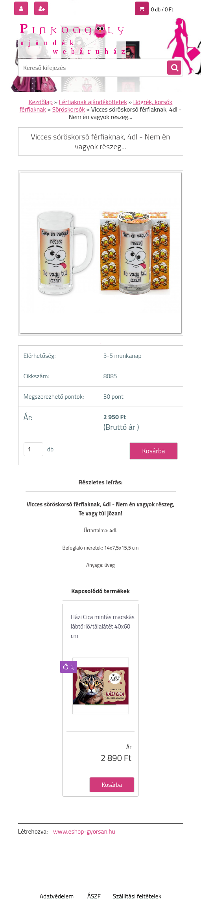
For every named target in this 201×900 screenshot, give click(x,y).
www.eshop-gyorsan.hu (84, 831)
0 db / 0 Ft (162, 9)
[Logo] (72, 38)
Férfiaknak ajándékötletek (93, 101)
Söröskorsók (68, 109)
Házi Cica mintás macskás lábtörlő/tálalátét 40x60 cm (103, 626)
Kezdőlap (41, 101)
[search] (173, 67)
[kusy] (33, 449)
